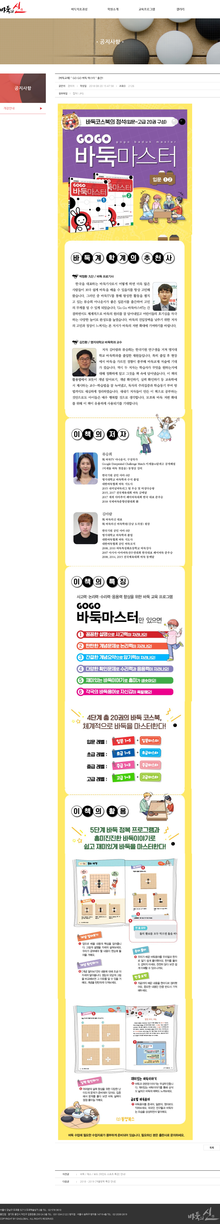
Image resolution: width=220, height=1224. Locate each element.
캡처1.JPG (78, 93)
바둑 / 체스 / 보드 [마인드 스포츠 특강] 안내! (103, 1174)
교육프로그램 (147, 9)
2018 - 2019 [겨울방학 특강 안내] (98, 1181)
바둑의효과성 (79, 9)
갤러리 (180, 9)
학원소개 (112, 9)
